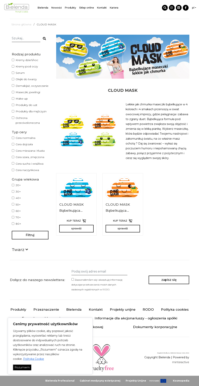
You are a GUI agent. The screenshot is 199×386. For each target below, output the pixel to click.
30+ (18, 191)
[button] (20, 250)
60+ (18, 211)
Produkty (70, 7)
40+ (18, 198)
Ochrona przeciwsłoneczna (28, 120)
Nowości (56, 7)
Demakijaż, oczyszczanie (32, 86)
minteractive (180, 362)
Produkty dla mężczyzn (31, 111)
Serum (20, 73)
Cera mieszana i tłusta (30, 150)
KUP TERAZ (76, 221)
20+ (18, 185)
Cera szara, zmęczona (30, 157)
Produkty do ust (26, 105)
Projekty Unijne (136, 380)
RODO (105, 289)
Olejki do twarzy (26, 79)
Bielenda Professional (60, 380)
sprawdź (76, 228)
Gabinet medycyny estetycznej (100, 380)
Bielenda (43, 7)
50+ (18, 204)
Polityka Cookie (33, 359)
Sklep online (86, 7)
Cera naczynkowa (27, 170)
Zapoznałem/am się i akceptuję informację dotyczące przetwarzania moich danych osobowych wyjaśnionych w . (96, 284)
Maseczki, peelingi (28, 92)
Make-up (22, 98)
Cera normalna (25, 138)
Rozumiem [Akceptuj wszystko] (22, 367)
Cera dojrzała (24, 144)
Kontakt (102, 7)
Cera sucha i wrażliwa (29, 163)
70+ (18, 217)
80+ (18, 223)
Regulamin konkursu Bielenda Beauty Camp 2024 (173, 353)
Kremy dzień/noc (27, 60)
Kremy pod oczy (27, 66)
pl (193, 7)
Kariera (114, 7)
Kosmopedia (181, 380)
